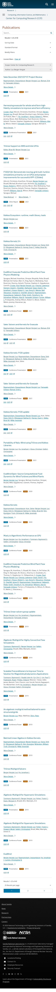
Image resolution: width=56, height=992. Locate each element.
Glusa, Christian (36, 449)
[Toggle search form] (47, 4)
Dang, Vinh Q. (9, 418)
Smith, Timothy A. (33, 295)
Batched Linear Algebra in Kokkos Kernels (22, 738)
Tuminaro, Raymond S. (38, 539)
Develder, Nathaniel (24, 288)
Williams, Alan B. (16, 191)
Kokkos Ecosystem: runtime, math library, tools (25, 215)
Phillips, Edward (23, 680)
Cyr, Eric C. (37, 677)
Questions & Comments (16, 928)
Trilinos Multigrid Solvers (15, 769)
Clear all (17, 59)
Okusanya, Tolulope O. (12, 293)
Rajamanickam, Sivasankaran (14, 81)
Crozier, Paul (8, 112)
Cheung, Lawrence (42, 285)
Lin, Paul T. (46, 677)
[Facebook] (3, 974)
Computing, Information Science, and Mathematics (27, 15)
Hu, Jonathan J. (23, 116)
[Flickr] (12, 974)
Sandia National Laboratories (14, 944)
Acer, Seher (30, 508)
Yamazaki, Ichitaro (12, 83)
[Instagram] (15, 974)
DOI (5, 136)
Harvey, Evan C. (29, 247)
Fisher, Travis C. (42, 798)
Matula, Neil (40, 290)
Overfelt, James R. (27, 293)
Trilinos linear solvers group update (19, 611)
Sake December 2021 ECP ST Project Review (23, 77)
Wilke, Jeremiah (9, 361)
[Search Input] (28, 33)
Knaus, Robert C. (36, 116)
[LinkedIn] (18, 974)
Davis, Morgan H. (10, 801)
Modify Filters (12, 52)
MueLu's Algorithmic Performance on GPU (22, 535)
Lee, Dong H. (30, 290)
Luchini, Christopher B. (13, 860)
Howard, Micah (9, 829)
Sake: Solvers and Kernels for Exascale (21, 324)
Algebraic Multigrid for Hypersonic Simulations (24, 795)
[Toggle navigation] (4, 14)
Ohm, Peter (34, 716)
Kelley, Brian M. (9, 150)
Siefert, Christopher (11, 542)
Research (10, 10)
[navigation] (28, 885)
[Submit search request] (51, 33)
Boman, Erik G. (15, 390)
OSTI (6, 96)
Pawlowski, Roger (10, 680)
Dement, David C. (10, 288)
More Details (9, 87)
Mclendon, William (41, 744)
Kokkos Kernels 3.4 (12, 241)
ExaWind (7, 854)
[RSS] (21, 974)
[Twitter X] (6, 974)
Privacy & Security (33, 928)
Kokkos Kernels (10, 505)
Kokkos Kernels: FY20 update (16, 352)
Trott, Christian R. (10, 250)
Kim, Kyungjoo (28, 744)
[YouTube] (9, 974)
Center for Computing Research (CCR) (24, 18)
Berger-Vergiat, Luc (33, 81)
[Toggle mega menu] (52, 4)
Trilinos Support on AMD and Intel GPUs (21, 146)
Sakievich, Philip (20, 295)
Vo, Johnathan (27, 585)
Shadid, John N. (27, 677)
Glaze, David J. (38, 288)
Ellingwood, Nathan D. (14, 247)
